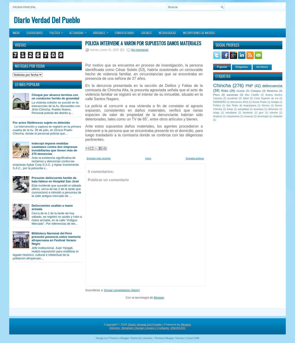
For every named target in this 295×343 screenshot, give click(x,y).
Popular (222, 67)
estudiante (231, 112)
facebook (248, 112)
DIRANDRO (219, 102)
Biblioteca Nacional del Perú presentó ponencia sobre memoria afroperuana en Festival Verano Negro (56, 238)
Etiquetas (242, 67)
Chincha (222, 85)
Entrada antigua (195, 158)
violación (277, 116)
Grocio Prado (259, 102)
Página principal (24, 7)
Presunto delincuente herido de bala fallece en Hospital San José (55, 179)
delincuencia (272, 86)
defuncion (273, 109)
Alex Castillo (252, 95)
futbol (246, 98)
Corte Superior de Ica (266, 98)
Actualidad (79, 31)
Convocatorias (124, 33)
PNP (249, 86)
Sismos (265, 105)
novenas (248, 116)
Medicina (272, 90)
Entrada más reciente (99, 158)
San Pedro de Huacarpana (241, 105)
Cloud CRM (192, 338)
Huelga (275, 102)
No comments (139, 50)
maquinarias (233, 116)
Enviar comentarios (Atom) (122, 290)
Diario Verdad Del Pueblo (47, 19)
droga (216, 112)
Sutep (230, 109)
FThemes (113, 338)
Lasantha (147, 338)
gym (261, 112)
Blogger (159, 297)
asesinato (232, 94)
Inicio (16, 33)
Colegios (256, 90)
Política (58, 31)
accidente (232, 98)
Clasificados (35, 33)
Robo (224, 90)
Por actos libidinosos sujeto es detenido (41, 122)
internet (274, 112)
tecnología (262, 116)
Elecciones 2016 (239, 102)
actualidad (243, 109)
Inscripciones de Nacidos (199, 33)
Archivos (262, 67)
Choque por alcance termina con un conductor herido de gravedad (55, 96)
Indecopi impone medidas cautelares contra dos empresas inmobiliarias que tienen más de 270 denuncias (54, 149)
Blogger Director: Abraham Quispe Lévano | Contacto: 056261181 (150, 326)
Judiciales (102, 31)
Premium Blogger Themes (169, 338)
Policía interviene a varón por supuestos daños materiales (143, 43)
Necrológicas (167, 33)
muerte (240, 90)
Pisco (216, 94)
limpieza (217, 116)
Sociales (146, 33)
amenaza (258, 109)
